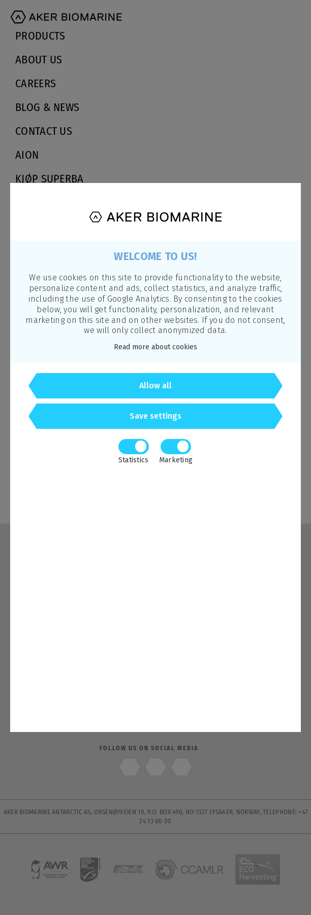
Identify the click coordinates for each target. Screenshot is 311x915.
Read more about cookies (155, 347)
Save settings (155, 416)
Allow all (155, 385)
